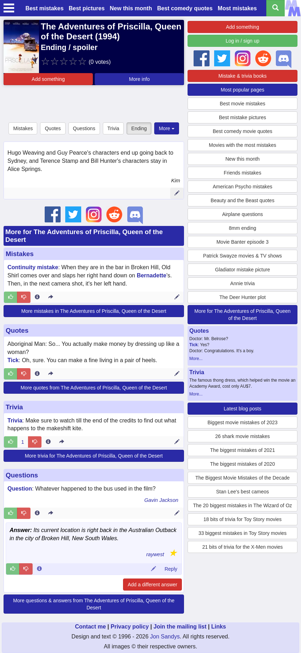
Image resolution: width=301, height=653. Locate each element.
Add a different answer (152, 584)
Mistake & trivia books (242, 76)
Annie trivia (242, 283)
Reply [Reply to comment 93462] (171, 569)
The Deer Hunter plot (242, 297)
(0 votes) (100, 62)
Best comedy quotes (184, 8)
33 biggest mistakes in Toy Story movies (243, 533)
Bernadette (152, 275)
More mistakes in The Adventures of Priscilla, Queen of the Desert (93, 311)
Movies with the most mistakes (242, 145)
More (166, 128)
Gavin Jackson (161, 500)
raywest (155, 554)
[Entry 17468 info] (37, 297)
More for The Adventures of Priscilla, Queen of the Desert (242, 314)
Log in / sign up (243, 41)
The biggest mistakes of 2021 (242, 450)
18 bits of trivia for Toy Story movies (243, 519)
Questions (84, 128)
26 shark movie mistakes (242, 436)
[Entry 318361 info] (37, 513)
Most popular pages (242, 90)
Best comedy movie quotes (242, 131)
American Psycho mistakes (242, 186)
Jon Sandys (165, 636)
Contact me (90, 627)
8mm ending (242, 228)
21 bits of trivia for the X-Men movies (242, 547)
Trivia (113, 128)
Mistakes (23, 128)
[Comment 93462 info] (39, 569)
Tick (13, 360)
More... (195, 358)
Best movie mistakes (242, 103)
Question (19, 489)
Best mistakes (45, 8)
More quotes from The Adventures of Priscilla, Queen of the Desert (94, 388)
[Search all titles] (275, 8)
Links (218, 627)
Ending (139, 128)
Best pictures (87, 8)
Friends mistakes (242, 173)
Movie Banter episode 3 (242, 242)
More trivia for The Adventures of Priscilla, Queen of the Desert (94, 456)
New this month (131, 8)
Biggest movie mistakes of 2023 (242, 422)
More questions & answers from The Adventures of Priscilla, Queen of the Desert (93, 604)
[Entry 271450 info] (37, 374)
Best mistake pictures (242, 117)
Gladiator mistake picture (242, 269)
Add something (48, 79)
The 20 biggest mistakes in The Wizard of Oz (242, 505)
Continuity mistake (32, 267)
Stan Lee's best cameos (242, 491)
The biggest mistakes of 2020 (242, 464)
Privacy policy (130, 627)
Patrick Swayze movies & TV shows (242, 256)
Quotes (53, 128)
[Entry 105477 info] (48, 442)
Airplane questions (242, 214)
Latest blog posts (242, 408)
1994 (107, 36)
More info (139, 79)
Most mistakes (237, 8)
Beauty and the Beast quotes (242, 200)
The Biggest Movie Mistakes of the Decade (242, 478)
